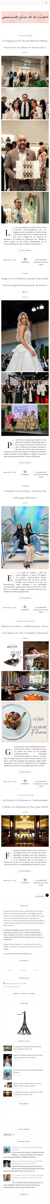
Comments (25, 259)
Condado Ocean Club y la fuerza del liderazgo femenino (25, 494)
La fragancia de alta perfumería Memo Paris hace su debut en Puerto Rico (25, 44)
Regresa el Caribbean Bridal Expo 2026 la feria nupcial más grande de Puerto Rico (25, 285)
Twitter (36, 968)
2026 (20, 795)
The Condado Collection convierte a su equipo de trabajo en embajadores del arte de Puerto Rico (28, 1177)
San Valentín (28, 795)
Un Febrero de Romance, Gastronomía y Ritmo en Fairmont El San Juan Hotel (25, 803)
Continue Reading (25, 250)
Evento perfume (25, 36)
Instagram (23, 968)
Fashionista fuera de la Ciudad (15, 984)
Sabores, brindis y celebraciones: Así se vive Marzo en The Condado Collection (25, 629)
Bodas (25, 273)
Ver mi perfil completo (11, 987)
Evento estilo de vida (26, 621)
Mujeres (26, 486)
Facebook (10, 968)
